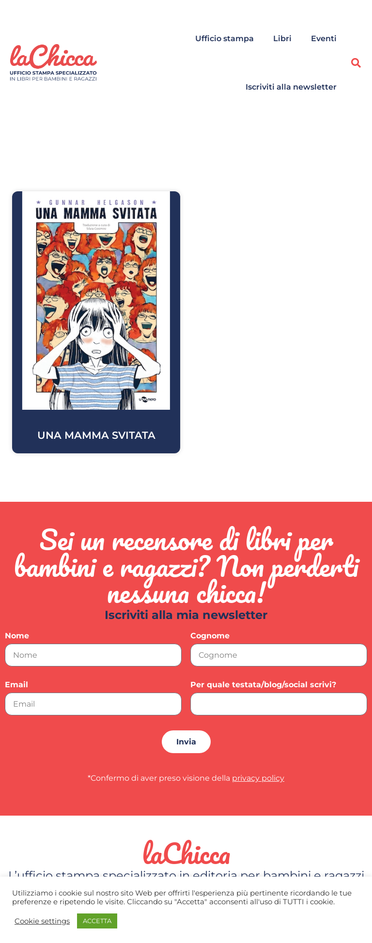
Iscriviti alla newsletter (291, 87)
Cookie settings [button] (42, 921)
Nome (17, 636)
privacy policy (258, 778)
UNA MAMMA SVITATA (96, 435)
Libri (282, 38)
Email (16, 685)
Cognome (210, 636)
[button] (356, 63)
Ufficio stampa (224, 38)
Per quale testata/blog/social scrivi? (263, 685)
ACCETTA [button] (97, 921)
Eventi (324, 38)
